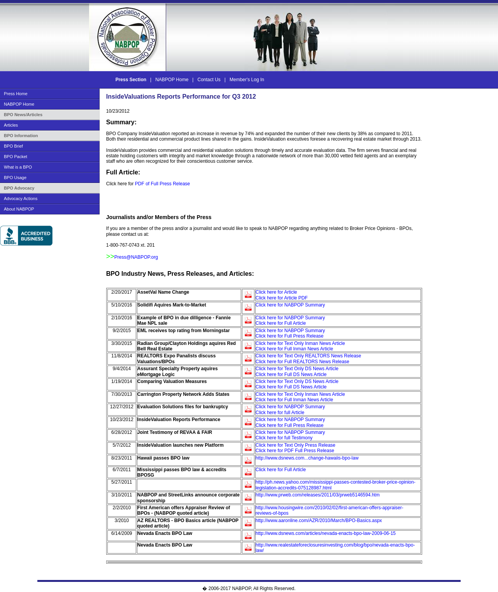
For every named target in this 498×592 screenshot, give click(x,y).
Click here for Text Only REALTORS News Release (308, 356)
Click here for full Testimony (284, 438)
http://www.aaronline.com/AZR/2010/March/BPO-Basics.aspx (319, 520)
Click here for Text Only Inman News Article (300, 343)
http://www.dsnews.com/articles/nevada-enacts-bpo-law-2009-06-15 (326, 533)
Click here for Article (276, 292)
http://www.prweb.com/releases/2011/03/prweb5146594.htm (318, 495)
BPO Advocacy (19, 188)
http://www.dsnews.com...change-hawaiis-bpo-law (307, 458)
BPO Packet (15, 156)
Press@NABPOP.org (136, 257)
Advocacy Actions (20, 198)
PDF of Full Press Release (162, 183)
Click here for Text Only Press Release (295, 445)
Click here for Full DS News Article (291, 374)
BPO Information (21, 135)
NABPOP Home (172, 79)
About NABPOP (19, 209)
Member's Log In (247, 79)
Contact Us (209, 79)
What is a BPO (18, 167)
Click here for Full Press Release (290, 336)
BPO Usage (15, 177)
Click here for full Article (280, 412)
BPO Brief (13, 146)
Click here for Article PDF (282, 298)
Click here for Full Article (281, 323)
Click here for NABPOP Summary (290, 305)
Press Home (16, 93)
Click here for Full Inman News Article (294, 349)
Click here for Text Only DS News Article (297, 368)
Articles (11, 125)
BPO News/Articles (23, 114)
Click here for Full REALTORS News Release (302, 361)
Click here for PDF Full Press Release (295, 450)
